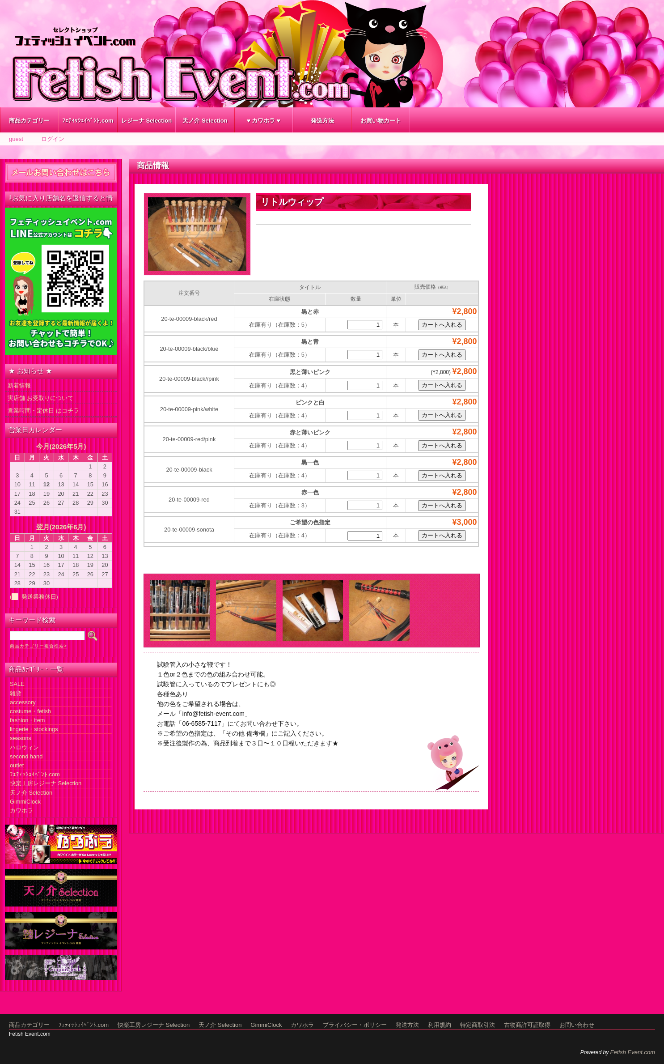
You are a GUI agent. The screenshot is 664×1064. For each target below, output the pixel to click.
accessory (23, 702)
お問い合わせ (576, 1024)
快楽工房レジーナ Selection (45, 783)
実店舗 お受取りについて (40, 398)
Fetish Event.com (632, 1052)
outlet (17, 765)
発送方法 (322, 120)
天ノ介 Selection (204, 120)
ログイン (52, 139)
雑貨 (15, 693)
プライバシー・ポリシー (355, 1024)
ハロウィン (24, 747)
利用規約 (439, 1024)
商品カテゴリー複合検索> (38, 645)
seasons (20, 738)
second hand (26, 756)
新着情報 (19, 385)
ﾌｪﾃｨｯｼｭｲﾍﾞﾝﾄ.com (87, 120)
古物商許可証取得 (527, 1024)
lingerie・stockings (34, 729)
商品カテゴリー (29, 120)
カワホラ (21, 810)
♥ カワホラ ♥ (263, 120)
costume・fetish (30, 711)
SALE (17, 684)
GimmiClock (25, 801)
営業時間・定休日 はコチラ (43, 410)
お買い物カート (380, 120)
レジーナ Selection (146, 120)
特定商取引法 (477, 1024)
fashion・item (27, 720)
